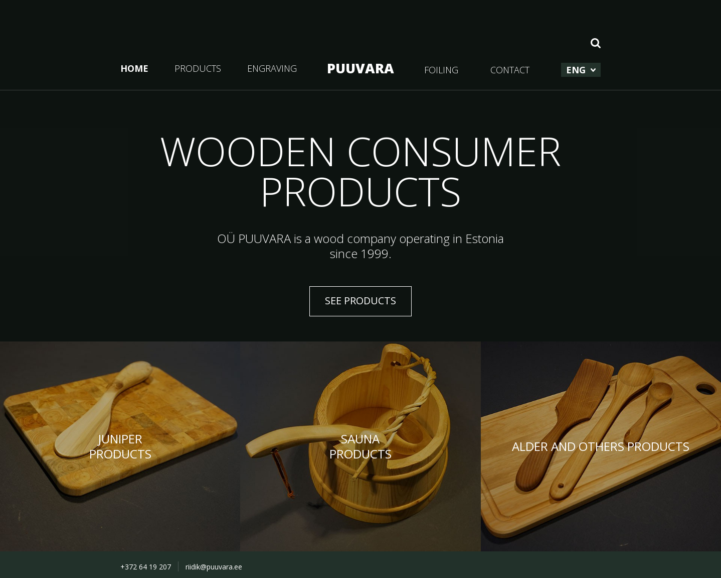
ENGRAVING (272, 68)
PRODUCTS (197, 68)
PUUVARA (360, 68)
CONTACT (509, 70)
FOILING (441, 70)
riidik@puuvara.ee (214, 566)
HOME (134, 68)
